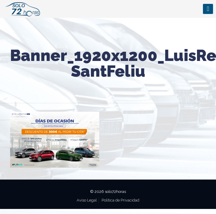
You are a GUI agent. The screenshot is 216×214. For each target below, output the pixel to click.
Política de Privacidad (120, 200)
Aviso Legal (87, 200)
